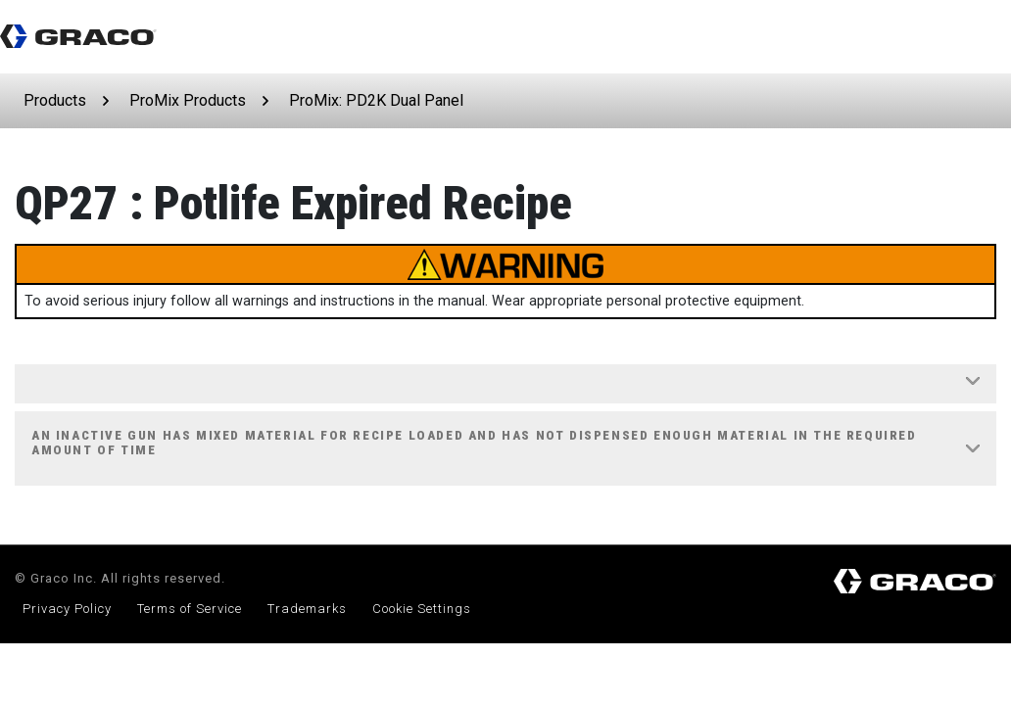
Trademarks (307, 608)
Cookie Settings (421, 608)
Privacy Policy (67, 608)
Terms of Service (189, 608)
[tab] (505, 384)
